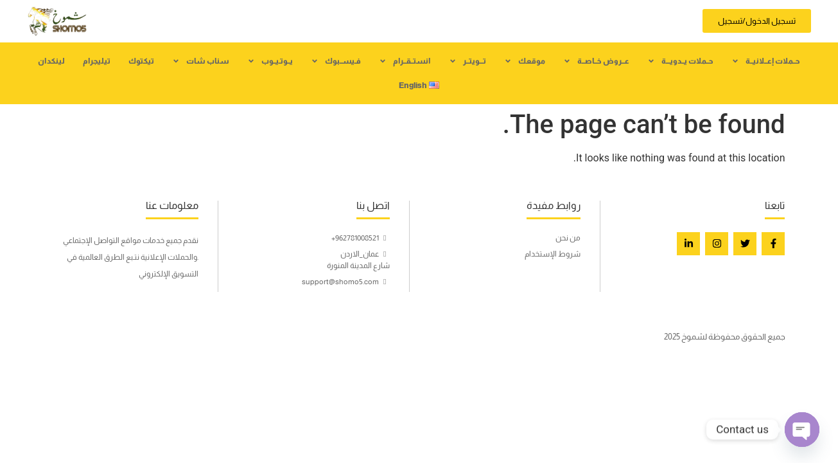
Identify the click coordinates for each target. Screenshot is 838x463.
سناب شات (200, 61)
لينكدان (51, 61)
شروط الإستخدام (552, 254)
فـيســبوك (336, 61)
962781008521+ (360, 237)
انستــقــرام (405, 61)
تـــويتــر (467, 61)
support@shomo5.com (346, 281)
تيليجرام (96, 61)
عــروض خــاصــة (596, 61)
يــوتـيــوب (270, 61)
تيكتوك (141, 61)
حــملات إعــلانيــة (765, 61)
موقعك (524, 61)
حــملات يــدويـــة (680, 61)
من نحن (567, 237)
